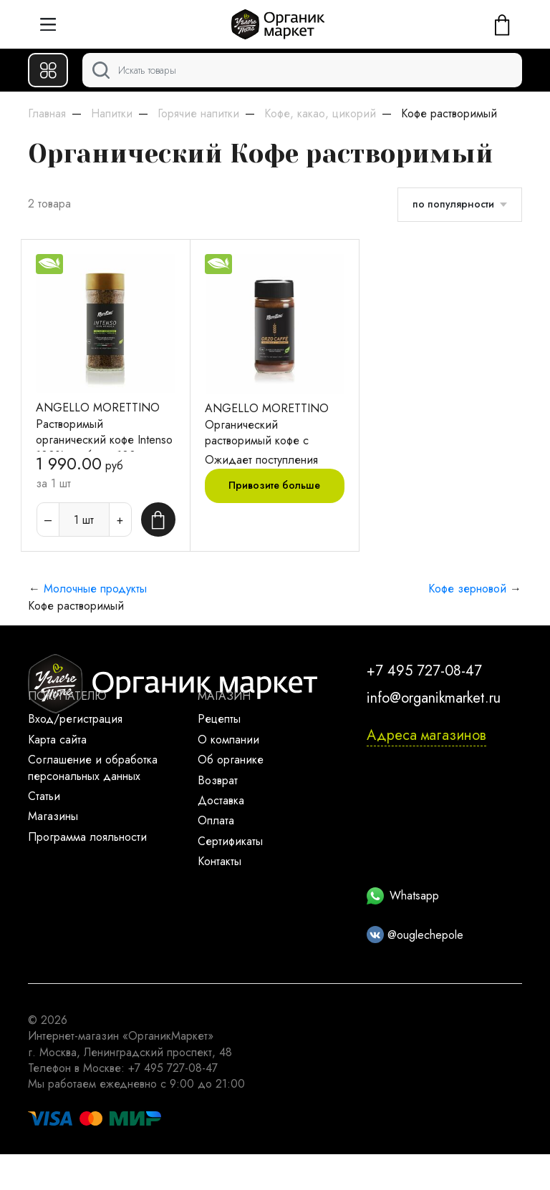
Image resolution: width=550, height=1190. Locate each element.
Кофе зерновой (467, 588)
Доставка (221, 800)
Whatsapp (403, 895)
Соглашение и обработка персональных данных (93, 767)
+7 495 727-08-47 (424, 670)
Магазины (53, 816)
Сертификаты (230, 841)
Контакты (219, 861)
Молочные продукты (95, 588)
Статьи (44, 796)
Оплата (216, 820)
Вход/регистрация (75, 719)
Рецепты (219, 719)
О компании (228, 739)
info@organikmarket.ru (434, 698)
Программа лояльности (87, 837)
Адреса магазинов (426, 735)
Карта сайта (57, 739)
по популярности (453, 204)
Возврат (218, 780)
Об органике (231, 759)
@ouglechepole (415, 935)
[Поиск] (302, 70)
